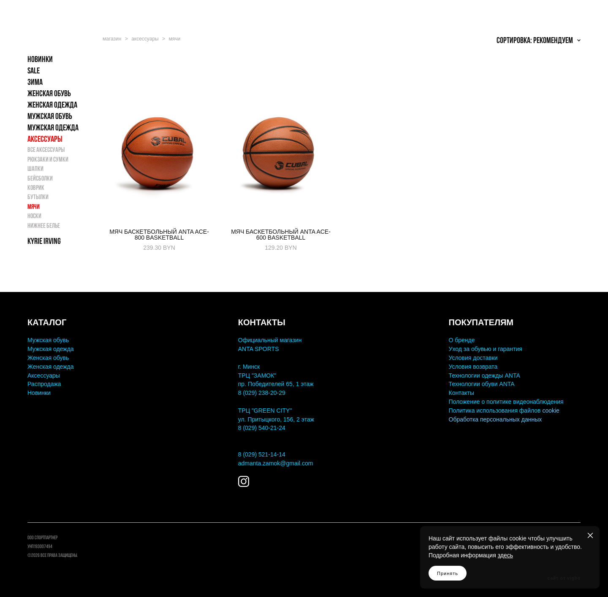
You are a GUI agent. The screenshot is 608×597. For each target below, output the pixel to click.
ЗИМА (35, 84)
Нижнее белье (43, 227)
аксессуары (145, 41)
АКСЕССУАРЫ (44, 141)
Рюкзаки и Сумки (47, 161)
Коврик (35, 190)
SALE (33, 73)
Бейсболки (40, 180)
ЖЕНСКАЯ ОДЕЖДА (52, 107)
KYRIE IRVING (44, 243)
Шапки (35, 171)
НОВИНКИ (40, 61)
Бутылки (38, 199)
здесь (505, 555)
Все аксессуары (46, 152)
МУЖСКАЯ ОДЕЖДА (53, 130)
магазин (112, 41)
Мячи (33, 208)
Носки (34, 218)
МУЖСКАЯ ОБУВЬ (49, 118)
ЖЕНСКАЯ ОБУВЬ (49, 96)
